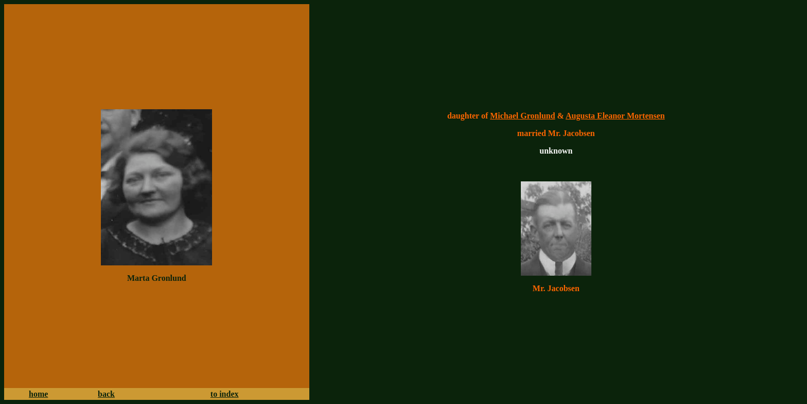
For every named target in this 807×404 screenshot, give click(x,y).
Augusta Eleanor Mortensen (615, 115)
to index (224, 394)
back (106, 394)
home (38, 394)
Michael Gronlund (522, 115)
